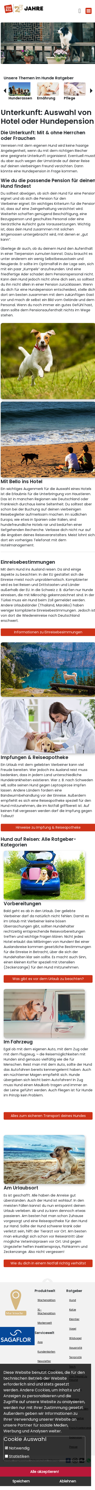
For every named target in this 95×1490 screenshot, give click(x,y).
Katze (72, 1310)
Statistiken (17, 1456)
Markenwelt (45, 1323)
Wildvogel (75, 1338)
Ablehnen (67, 1481)
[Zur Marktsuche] (16, 1304)
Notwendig (17, 1448)
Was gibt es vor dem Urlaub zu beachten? (48, 978)
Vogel (72, 1329)
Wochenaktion (47, 1300)
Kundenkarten (46, 1352)
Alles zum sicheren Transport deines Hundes (48, 1115)
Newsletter (44, 1361)
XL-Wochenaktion (47, 1311)
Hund (72, 1300)
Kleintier (74, 1319)
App (40, 1342)
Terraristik (75, 1357)
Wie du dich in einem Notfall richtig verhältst (48, 1263)
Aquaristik (75, 1348)
